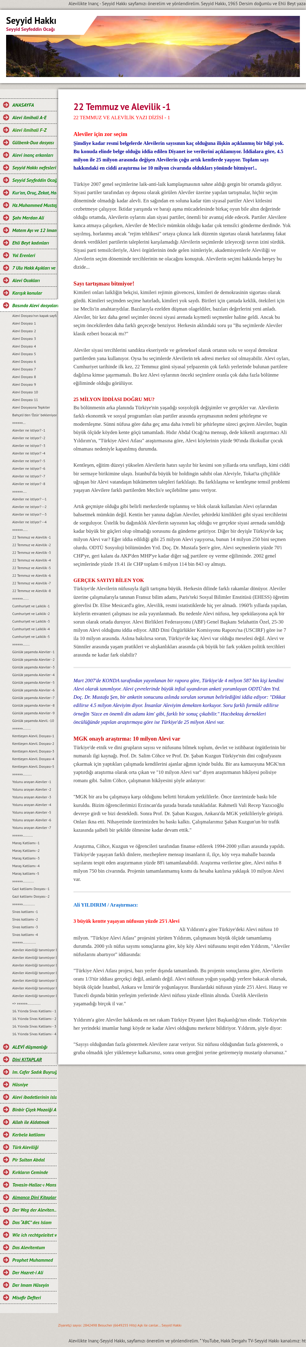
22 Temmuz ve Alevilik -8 (31, 590)
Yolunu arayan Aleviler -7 (31, 827)
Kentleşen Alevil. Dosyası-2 (33, 743)
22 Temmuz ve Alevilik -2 (31, 545)
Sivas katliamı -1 (25, 911)
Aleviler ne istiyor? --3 (29, 514)
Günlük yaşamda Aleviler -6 (33, 690)
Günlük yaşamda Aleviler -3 (33, 667)
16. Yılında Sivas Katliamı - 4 (34, 1034)
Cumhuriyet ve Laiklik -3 (31, 621)
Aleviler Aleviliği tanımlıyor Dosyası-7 (34, 995)
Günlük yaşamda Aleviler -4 (33, 674)
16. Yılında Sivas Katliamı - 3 (34, 1026)
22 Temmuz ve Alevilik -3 (31, 552)
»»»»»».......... (22, 835)
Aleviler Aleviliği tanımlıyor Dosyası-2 (34, 957)
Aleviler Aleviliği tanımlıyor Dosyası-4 (34, 972)
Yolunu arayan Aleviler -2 (31, 789)
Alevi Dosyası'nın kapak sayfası (34, 315)
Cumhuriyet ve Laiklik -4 (31, 629)
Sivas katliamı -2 (25, 919)
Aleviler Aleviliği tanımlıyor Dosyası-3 (34, 965)
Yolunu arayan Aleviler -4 (31, 804)
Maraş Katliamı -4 (25, 865)
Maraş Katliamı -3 (25, 858)
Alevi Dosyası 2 (24, 331)
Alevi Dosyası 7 (24, 369)
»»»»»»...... (20, 598)
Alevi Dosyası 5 (24, 353)
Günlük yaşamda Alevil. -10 (33, 720)
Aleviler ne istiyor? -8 (28, 483)
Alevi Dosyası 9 (24, 384)
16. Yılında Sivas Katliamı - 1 (34, 1011)
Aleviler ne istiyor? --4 (29, 522)
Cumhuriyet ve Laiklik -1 (31, 606)
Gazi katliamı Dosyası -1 (31, 888)
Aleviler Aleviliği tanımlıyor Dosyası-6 (34, 988)
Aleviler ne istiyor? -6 (28, 468)
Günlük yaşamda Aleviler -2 (33, 659)
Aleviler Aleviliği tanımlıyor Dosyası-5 (34, 980)
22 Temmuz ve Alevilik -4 (31, 560)
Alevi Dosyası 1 (24, 323)
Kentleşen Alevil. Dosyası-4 (33, 758)
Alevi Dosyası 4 (24, 346)
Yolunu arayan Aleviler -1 (31, 781)
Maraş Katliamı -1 (25, 843)
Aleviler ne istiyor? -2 (28, 438)
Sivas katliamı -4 (25, 934)
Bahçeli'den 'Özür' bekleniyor (34, 415)
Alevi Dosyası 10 (25, 392)
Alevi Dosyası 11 (25, 399)
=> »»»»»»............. (26, 1003)
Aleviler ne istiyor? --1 (29, 499)
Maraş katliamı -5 (25, 873)
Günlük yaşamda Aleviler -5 (33, 682)
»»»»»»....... (21, 644)
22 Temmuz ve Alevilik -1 (31, 537)
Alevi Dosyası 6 (24, 361)
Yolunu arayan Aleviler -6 (31, 820)
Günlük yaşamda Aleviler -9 (33, 713)
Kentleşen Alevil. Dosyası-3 (33, 751)
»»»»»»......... (22, 774)
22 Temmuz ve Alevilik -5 (31, 567)
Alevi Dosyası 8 (24, 376)
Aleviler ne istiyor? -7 (28, 476)
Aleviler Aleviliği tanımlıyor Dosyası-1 (34, 950)
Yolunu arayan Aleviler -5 (31, 812)
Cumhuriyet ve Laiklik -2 (31, 613)
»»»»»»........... (23, 881)
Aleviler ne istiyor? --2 (29, 506)
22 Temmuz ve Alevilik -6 (31, 575)
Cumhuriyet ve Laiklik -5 (31, 636)
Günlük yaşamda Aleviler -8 (33, 705)
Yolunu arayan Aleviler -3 (31, 797)
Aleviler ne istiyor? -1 (28, 430)
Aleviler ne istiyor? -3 (28, 445)
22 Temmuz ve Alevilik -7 (31, 583)
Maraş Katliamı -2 (25, 850)
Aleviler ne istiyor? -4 (28, 453)
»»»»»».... (19, 491)
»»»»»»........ (21, 728)
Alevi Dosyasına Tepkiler (31, 407)
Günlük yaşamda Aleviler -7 (33, 697)
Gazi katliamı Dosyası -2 (31, 896)
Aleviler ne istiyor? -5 (28, 460)
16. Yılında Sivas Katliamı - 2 (34, 1018)
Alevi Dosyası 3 (24, 338)
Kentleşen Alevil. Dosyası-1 (33, 736)
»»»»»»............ (23, 904)
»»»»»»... (19, 422)
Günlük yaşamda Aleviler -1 (33, 652)
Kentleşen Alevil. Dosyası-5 (33, 766)
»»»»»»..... (20, 529)
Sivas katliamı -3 (25, 927)
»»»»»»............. (24, 942)
